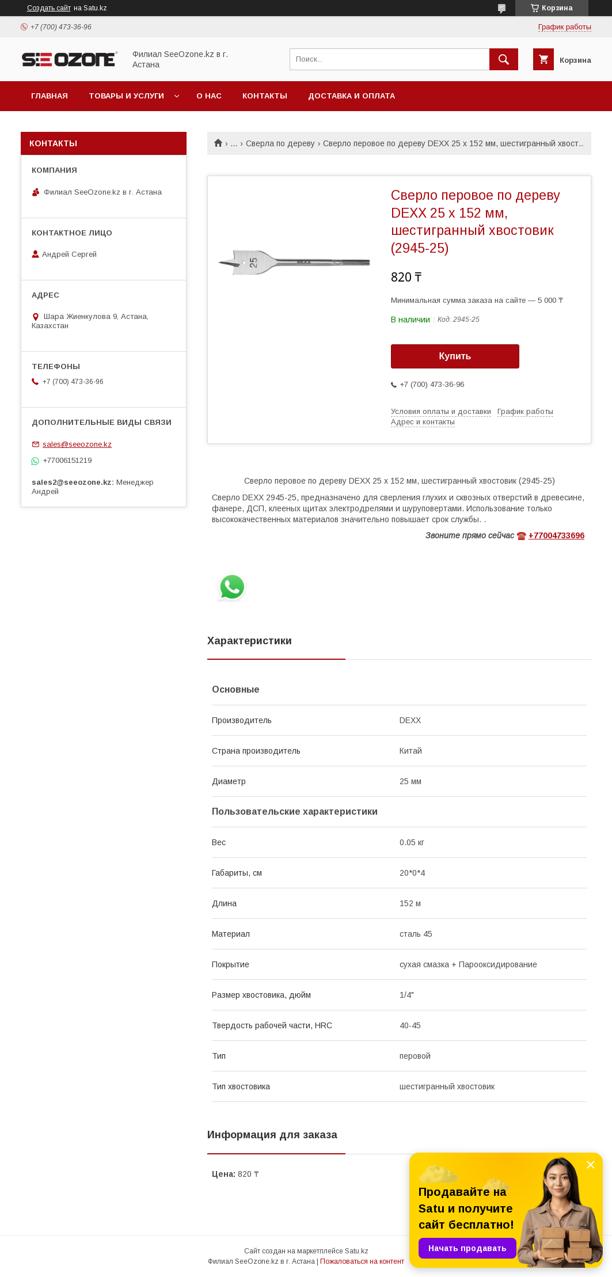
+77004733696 (556, 535)
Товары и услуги (126, 96)
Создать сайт (49, 8)
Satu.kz (356, 1251)
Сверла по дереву (280, 143)
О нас (209, 96)
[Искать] (503, 59)
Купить (455, 356)
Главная (49, 96)
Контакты (264, 96)
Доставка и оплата (351, 96)
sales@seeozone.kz (77, 444)
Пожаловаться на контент (362, 1261)
